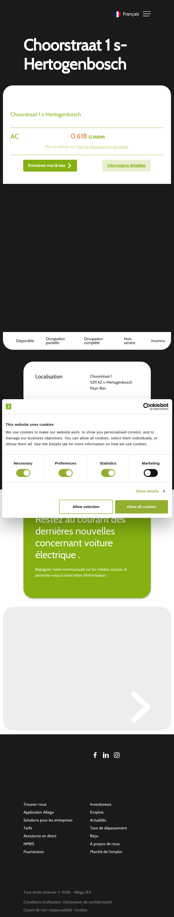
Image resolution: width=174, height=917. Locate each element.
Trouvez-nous (35, 804)
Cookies (80, 910)
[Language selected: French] (125, 14)
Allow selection (86, 507)
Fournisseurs (33, 851)
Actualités (98, 820)
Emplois (97, 812)
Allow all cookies (141, 507)
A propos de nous (105, 843)
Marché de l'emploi (106, 851)
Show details (147, 491)
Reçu (94, 836)
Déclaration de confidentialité (87, 902)
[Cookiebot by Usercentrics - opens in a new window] (146, 406)
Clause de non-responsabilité (47, 910)
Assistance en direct (39, 836)
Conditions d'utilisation (42, 902)
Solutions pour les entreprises (48, 820)
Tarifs (27, 828)
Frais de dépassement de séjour (102, 146)
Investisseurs (100, 804)
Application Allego (38, 812)
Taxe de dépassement (108, 828)
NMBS (28, 843)
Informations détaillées (126, 165)
